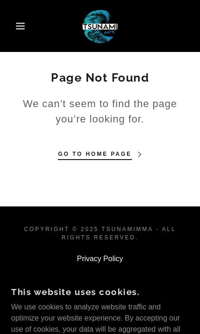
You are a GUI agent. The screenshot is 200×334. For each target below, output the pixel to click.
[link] (100, 26)
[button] (15, 26)
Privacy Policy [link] (100, 259)
